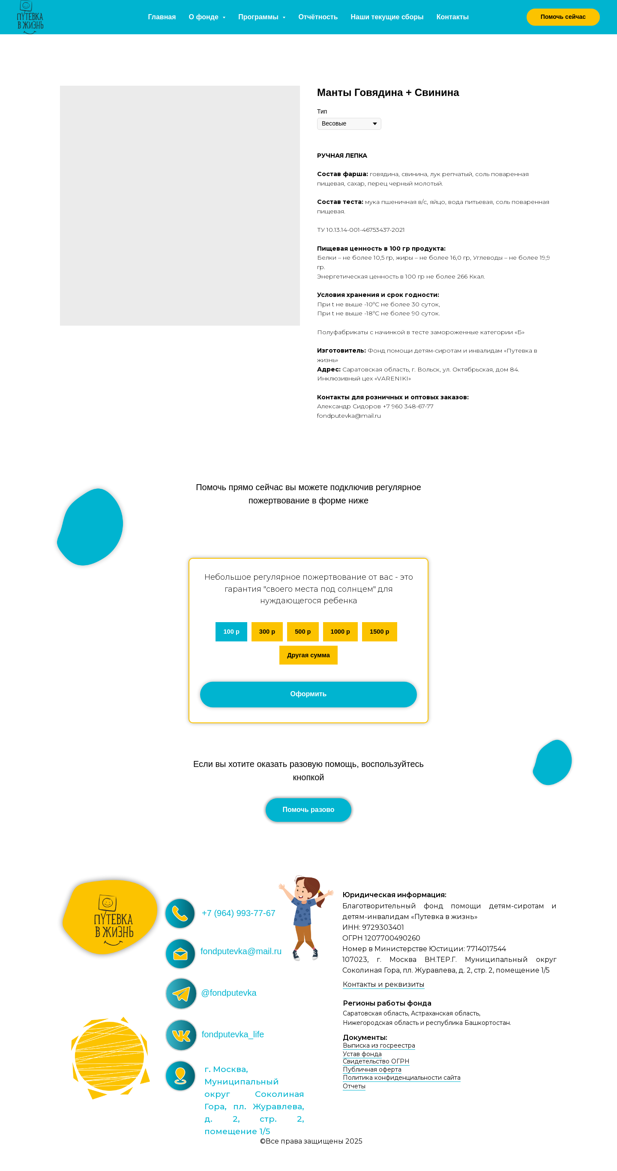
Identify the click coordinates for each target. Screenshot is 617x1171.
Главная (162, 17)
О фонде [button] (205, 17)
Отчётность (318, 17)
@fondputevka (228, 995)
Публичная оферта (372, 1071)
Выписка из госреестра (379, 1047)
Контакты (453, 17)
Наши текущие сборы (387, 17)
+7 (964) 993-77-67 (239, 915)
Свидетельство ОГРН (376, 1063)
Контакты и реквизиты (384, 986)
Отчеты (354, 1088)
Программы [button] (259, 17)
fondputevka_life (233, 1036)
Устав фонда (362, 1056)
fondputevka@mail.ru (241, 953)
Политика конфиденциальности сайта (402, 1080)
